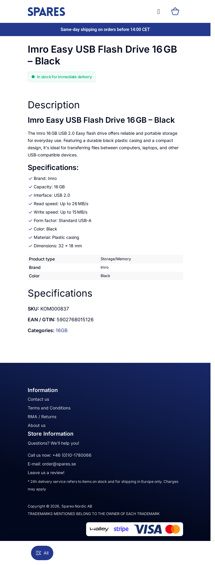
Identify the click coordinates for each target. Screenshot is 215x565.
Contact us (38, 399)
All (42, 552)
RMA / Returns (42, 416)
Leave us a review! (46, 472)
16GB (61, 330)
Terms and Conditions (49, 407)
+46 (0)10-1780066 (72, 455)
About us (36, 425)
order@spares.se (59, 463)
